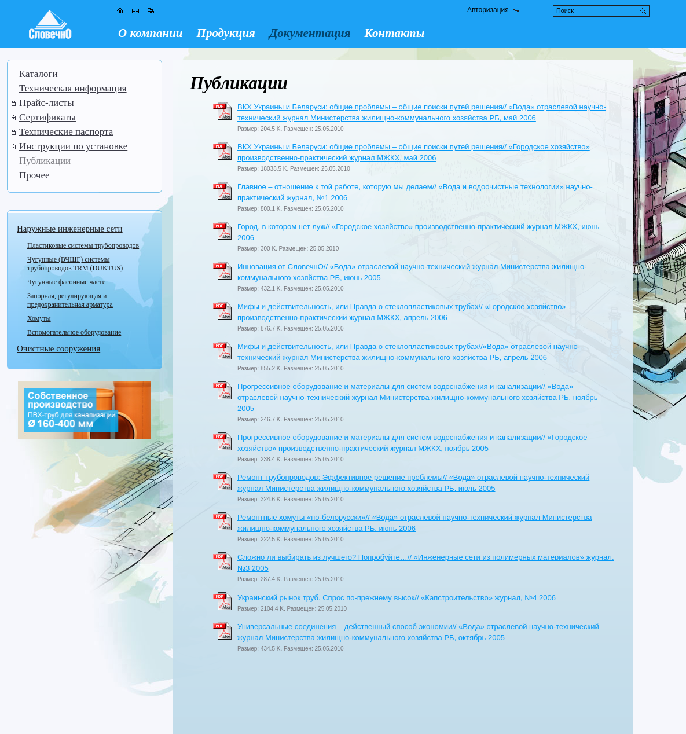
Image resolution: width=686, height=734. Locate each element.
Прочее (34, 175)
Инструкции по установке (73, 146)
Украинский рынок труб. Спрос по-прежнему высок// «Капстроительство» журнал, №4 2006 (396, 597)
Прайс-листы (46, 102)
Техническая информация (73, 88)
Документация (310, 33)
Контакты (395, 33)
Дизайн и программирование (592, 719)
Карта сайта (99, 719)
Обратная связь (49, 719)
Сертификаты (47, 117)
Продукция (226, 33)
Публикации (45, 160)
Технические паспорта (66, 131)
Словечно (68, 709)
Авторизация (488, 10)
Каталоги (38, 73)
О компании (150, 33)
